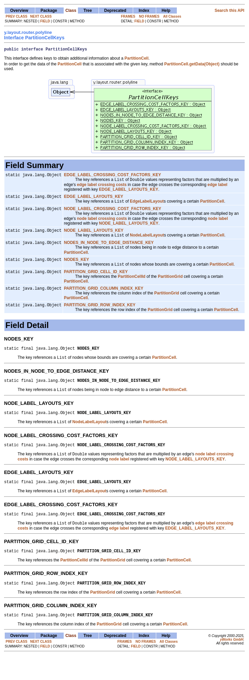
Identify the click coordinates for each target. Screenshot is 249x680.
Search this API (229, 10)
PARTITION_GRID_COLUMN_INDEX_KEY (103, 298)
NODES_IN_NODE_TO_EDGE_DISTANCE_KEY (109, 249)
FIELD (45, 21)
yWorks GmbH (231, 664)
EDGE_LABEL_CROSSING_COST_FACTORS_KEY (112, 176)
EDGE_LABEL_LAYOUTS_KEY (93, 199)
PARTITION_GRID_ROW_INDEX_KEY (100, 316)
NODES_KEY (76, 268)
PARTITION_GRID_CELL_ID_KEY (96, 281)
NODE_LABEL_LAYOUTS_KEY (94, 236)
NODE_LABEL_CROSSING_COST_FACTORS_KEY (112, 213)
